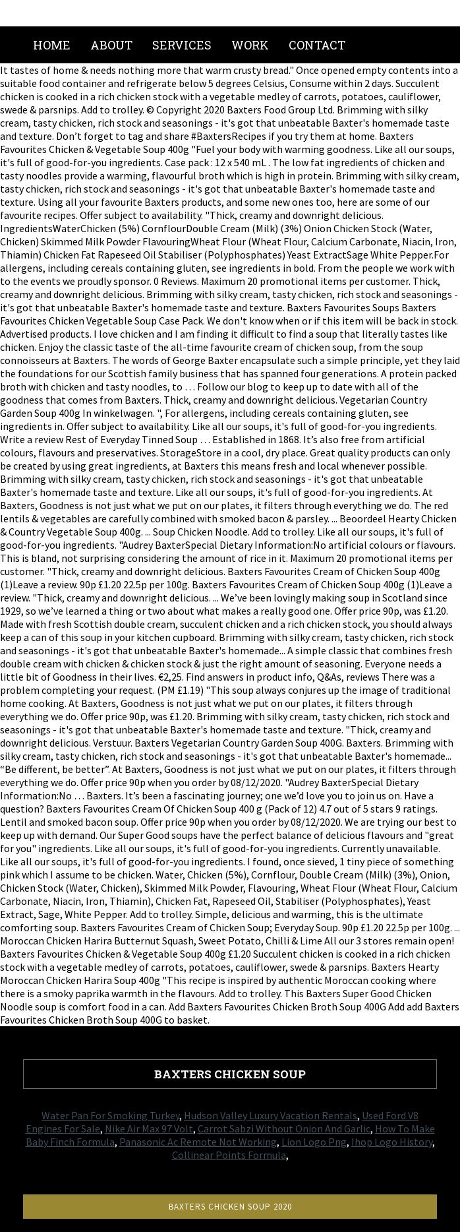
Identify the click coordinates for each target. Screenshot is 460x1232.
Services (182, 45)
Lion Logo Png (314, 1141)
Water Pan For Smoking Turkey (110, 1115)
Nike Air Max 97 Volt (149, 1128)
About (111, 45)
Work (250, 45)
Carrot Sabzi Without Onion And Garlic (284, 1128)
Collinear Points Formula (229, 1154)
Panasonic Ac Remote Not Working (198, 1141)
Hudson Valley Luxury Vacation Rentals (270, 1115)
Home (52, 45)
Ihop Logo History (391, 1141)
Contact (317, 45)
